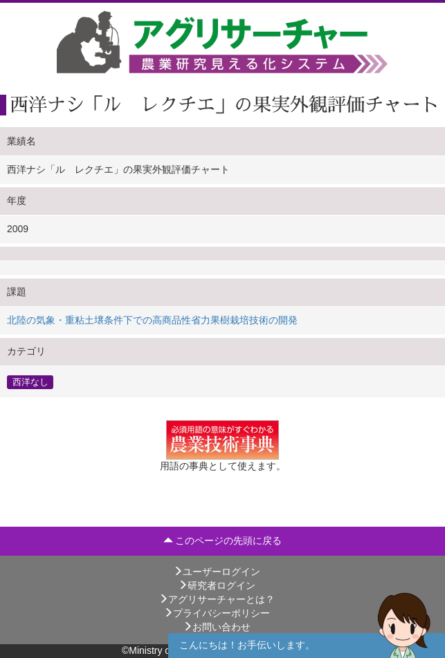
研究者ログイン (216, 585)
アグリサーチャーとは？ (216, 599)
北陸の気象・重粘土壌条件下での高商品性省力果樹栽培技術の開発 (152, 320)
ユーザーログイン (216, 571)
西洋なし (30, 381)
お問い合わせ (217, 626)
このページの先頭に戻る (222, 540)
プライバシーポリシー (216, 613)
